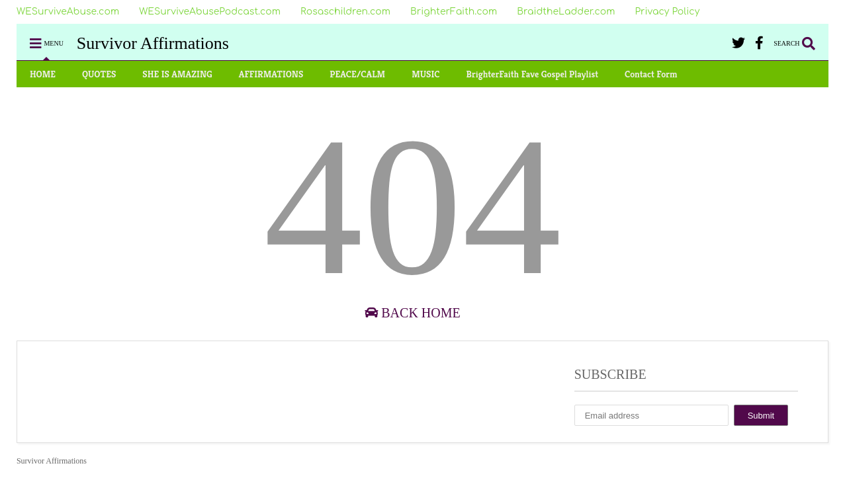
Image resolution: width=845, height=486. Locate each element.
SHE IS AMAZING (177, 74)
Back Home (412, 312)
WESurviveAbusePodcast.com (210, 12)
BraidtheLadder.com (566, 12)
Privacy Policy (667, 12)
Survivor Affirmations (153, 43)
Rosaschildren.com (345, 12)
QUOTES (99, 74)
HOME (43, 74)
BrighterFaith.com (453, 12)
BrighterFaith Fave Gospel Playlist (532, 74)
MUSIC (425, 74)
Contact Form (651, 74)
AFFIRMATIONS (271, 74)
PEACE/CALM (357, 74)
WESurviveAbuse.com (68, 12)
